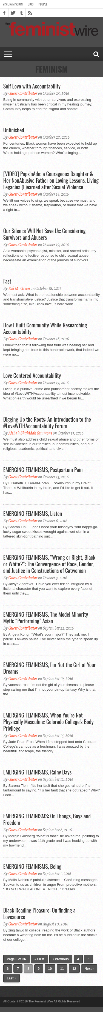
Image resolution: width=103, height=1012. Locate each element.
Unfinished (13, 130)
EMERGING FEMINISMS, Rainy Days (37, 772)
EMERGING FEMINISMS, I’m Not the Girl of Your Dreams (49, 667)
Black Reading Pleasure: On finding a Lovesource (39, 913)
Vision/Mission (13, 4)
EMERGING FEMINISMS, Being (32, 866)
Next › (89, 969)
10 (50, 969)
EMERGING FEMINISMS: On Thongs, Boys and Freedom (47, 819)
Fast (7, 281)
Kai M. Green (19, 288)
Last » (11, 978)
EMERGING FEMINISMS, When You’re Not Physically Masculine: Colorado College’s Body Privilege (48, 721)
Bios (30, 4)
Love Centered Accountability (32, 375)
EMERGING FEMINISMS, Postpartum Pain (43, 469)
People (42, 4)
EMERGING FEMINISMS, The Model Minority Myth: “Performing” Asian (45, 617)
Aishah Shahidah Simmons (30, 433)
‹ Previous (61, 959)
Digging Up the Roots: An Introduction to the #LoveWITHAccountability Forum (47, 422)
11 (62, 969)
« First (39, 959)
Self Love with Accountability (32, 86)
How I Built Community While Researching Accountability (45, 328)
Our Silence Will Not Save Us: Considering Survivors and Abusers (44, 234)
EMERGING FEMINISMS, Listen (32, 513)
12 (74, 969)
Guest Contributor (22, 93)
